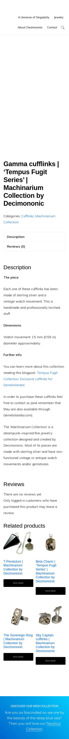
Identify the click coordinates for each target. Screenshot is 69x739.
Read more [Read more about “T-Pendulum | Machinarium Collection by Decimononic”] (18, 583)
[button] (62, 27)
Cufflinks (27, 216)
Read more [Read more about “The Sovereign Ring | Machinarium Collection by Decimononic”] (18, 656)
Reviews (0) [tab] (16, 246)
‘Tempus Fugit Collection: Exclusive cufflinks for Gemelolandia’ (30, 379)
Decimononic (16, 7)
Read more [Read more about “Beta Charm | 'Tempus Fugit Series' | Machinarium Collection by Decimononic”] (50, 590)
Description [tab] (15, 237)
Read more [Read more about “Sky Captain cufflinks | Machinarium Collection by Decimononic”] (50, 660)
